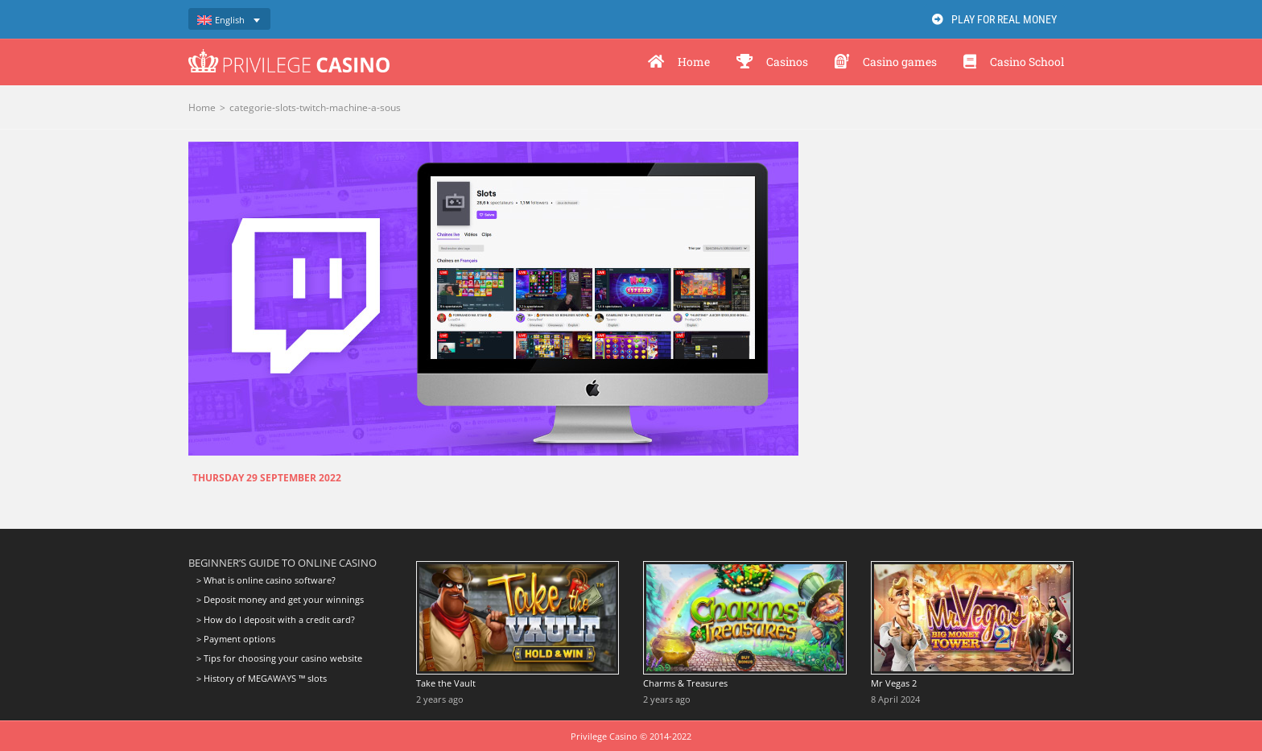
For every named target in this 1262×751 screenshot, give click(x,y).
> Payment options (235, 639)
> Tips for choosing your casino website (279, 658)
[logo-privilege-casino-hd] (289, 55)
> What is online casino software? (266, 580)
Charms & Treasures (685, 683)
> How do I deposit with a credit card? (275, 619)
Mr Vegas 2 (894, 683)
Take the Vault (446, 683)
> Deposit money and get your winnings (280, 599)
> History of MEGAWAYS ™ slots (261, 678)
